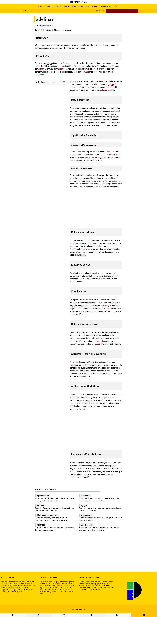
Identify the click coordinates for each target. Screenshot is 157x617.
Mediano (57, 30)
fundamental (75, 373)
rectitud (111, 155)
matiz (86, 72)
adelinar (48, 63)
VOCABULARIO (105, 6)
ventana (73, 365)
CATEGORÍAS (49, 6)
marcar (43, 69)
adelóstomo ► (100, 11)
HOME (40, 6)
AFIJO (74, 6)
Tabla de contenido (52, 82)
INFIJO (80, 6)
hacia (104, 90)
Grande (68, 30)
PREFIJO (59, 6)
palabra (111, 84)
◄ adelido (23, 11)
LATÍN (87, 6)
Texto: (37, 30)
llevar (72, 157)
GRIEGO (94, 6)
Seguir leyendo (17, 591)
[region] (51, 104)
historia (82, 255)
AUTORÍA (116, 6)
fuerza (60, 69)
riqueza (97, 344)
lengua (108, 306)
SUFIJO (66, 6)
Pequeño (47, 30)
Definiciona (78, 2)
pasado (113, 466)
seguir (100, 157)
